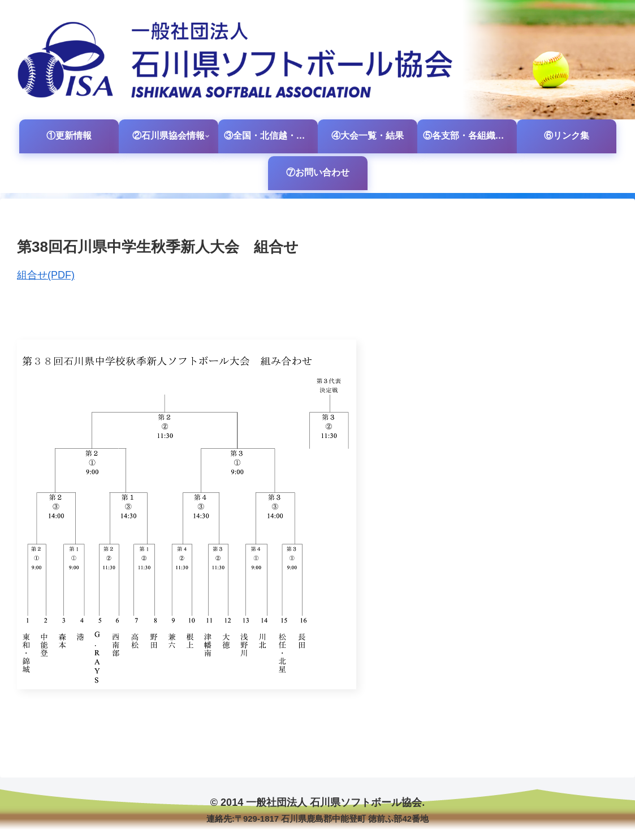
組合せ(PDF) (46, 275)
